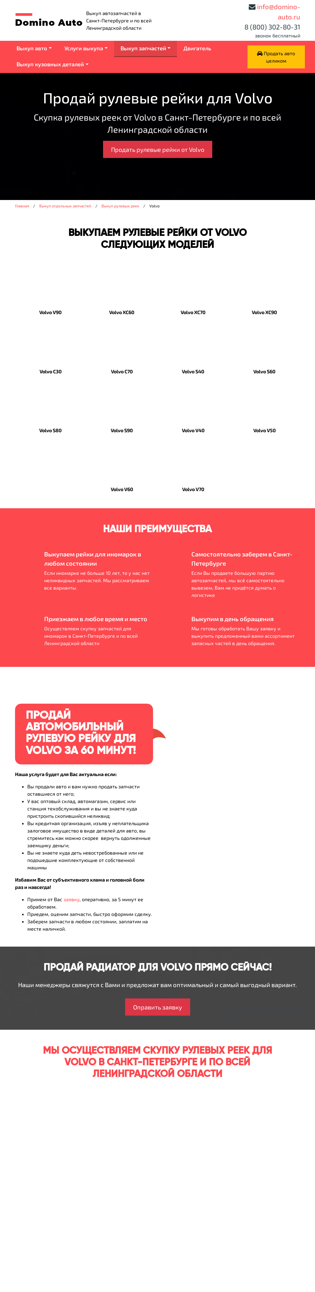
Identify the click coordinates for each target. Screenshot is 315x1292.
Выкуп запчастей (143, 48)
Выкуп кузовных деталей (50, 64)
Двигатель (197, 48)
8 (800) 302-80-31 (272, 27)
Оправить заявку (157, 1007)
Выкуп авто (32, 48)
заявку (71, 899)
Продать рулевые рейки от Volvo (157, 149)
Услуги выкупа (83, 48)
